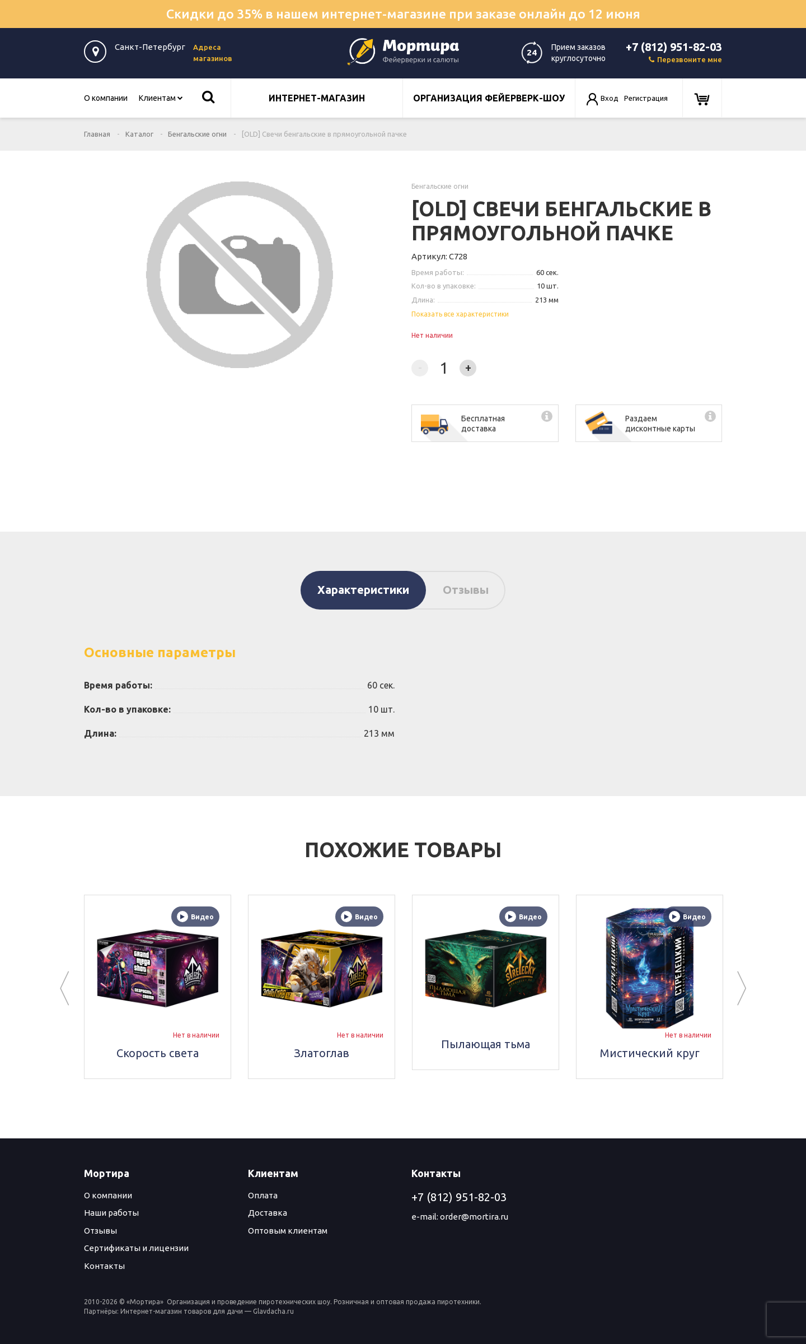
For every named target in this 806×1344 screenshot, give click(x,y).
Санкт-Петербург (150, 47)
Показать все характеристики (460, 314)
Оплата (263, 1195)
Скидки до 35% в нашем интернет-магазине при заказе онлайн (403, 14)
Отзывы (466, 589)
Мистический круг (650, 1053)
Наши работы (111, 1212)
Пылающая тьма (485, 1044)
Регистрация (646, 98)
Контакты (104, 1266)
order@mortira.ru (474, 1216)
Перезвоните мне (685, 59)
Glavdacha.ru (273, 1311)
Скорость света (157, 1053)
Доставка (267, 1212)
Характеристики (363, 589)
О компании (106, 98)
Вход (609, 98)
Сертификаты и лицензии (136, 1248)
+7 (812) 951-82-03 (674, 46)
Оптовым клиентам (287, 1230)
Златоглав (321, 1053)
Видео (195, 916)
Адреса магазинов (212, 52)
